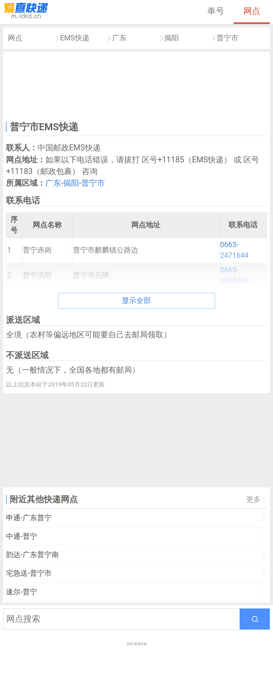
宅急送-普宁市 (28, 573)
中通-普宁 (21, 536)
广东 (119, 38)
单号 (215, 11)
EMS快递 (74, 38)
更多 (253, 499)
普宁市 (227, 38)
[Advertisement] (136, 85)
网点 (251, 11)
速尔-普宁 (21, 592)
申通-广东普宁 (28, 518)
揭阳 (171, 38)
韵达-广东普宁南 (32, 554)
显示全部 (136, 300)
